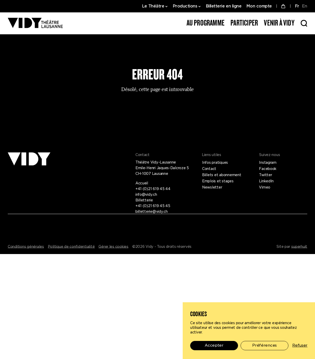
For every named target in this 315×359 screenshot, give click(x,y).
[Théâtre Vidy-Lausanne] (35, 23)
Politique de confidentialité (71, 246)
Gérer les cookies (113, 246)
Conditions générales (26, 246)
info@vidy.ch (146, 194)
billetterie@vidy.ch (151, 211)
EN (304, 6)
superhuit (299, 246)
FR (297, 6)
